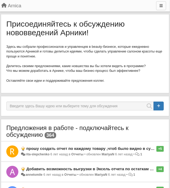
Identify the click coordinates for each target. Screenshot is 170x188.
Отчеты (77, 154)
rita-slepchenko (37, 154)
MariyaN (108, 154)
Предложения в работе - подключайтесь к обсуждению (67, 131)
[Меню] (161, 5)
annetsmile (33, 175)
